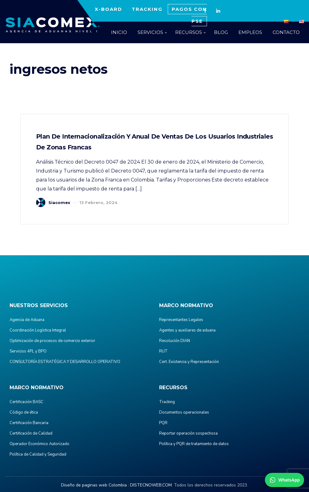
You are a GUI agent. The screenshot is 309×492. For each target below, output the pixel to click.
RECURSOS (188, 32)
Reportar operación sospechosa (188, 433)
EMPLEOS (250, 32)
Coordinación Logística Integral (38, 330)
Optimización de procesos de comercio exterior (52, 341)
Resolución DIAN (174, 341)
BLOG (221, 32)
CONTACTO (286, 32)
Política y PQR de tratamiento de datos (194, 444)
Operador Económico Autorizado (39, 444)
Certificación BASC (26, 402)
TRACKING (147, 9)
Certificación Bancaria (29, 423)
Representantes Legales (181, 320)
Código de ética (24, 412)
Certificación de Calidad (31, 433)
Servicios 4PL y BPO (28, 351)
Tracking (167, 402)
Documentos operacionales (184, 412)
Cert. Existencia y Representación (189, 362)
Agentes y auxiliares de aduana (187, 330)
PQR (163, 423)
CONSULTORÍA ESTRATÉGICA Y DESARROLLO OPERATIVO (65, 362)
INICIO (119, 32)
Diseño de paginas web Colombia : (95, 485)
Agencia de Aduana (27, 320)
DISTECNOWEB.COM (151, 485)
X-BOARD (108, 9)
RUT (163, 351)
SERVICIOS (150, 32)
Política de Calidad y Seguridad (38, 454)
